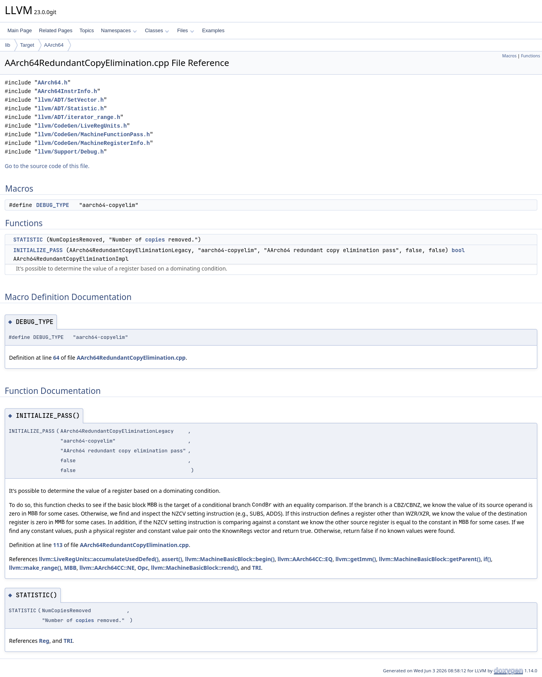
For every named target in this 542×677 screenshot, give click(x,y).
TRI (256, 567)
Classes (157, 30)
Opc (142, 567)
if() (487, 559)
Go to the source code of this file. (47, 166)
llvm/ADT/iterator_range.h (79, 117)
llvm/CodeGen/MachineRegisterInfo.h (94, 143)
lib (7, 45)
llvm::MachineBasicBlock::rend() (194, 567)
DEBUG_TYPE (52, 205)
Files (185, 30)
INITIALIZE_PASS (38, 250)
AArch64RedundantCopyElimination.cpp (131, 357)
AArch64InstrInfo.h (67, 91)
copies (155, 239)
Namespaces (119, 30)
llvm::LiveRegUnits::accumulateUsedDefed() (99, 559)
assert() (171, 559)
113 (57, 545)
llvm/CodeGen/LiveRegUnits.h (82, 126)
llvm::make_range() (35, 567)
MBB (70, 567)
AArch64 (54, 45)
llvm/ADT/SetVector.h (71, 100)
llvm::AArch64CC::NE (107, 567)
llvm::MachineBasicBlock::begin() (229, 559)
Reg (44, 640)
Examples (213, 30)
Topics (86, 30)
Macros (509, 56)
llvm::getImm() (356, 559)
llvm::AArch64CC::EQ (304, 559)
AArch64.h (53, 82)
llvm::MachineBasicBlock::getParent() (429, 559)
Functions (530, 56)
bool (458, 250)
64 (56, 357)
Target (27, 45)
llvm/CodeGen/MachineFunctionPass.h (94, 134)
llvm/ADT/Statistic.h (71, 108)
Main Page (19, 30)
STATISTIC (28, 239)
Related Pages (55, 30)
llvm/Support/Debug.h (71, 152)
